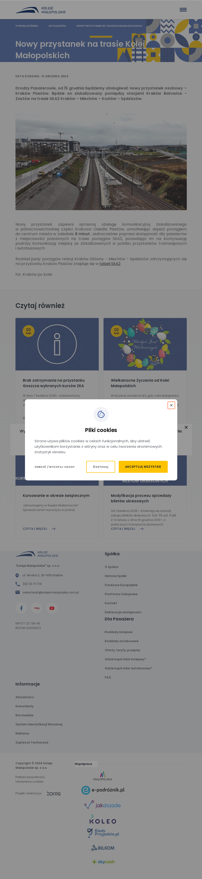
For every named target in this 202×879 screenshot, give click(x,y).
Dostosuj (100, 467)
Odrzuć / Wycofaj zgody (54, 467)
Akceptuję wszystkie (143, 467)
